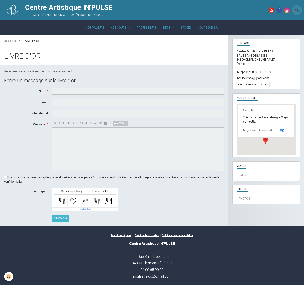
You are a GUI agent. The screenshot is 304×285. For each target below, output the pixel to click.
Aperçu (120, 123)
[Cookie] (8, 276)
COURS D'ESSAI (208, 27)
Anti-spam (41, 191)
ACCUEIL (10, 41)
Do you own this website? (257, 130)
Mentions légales (121, 235)
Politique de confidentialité (177, 235)
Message (39, 124)
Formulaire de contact (253, 84)
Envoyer (60, 218)
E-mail (43, 102)
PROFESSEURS (147, 27)
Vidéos (243, 175)
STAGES (186, 27)
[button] (265, 140)
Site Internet (40, 113)
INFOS (167, 27)
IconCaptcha (84, 209)
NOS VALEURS (95, 27)
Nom (42, 91)
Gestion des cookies (147, 235)
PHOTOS (244, 198)
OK (282, 130)
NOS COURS (119, 27)
